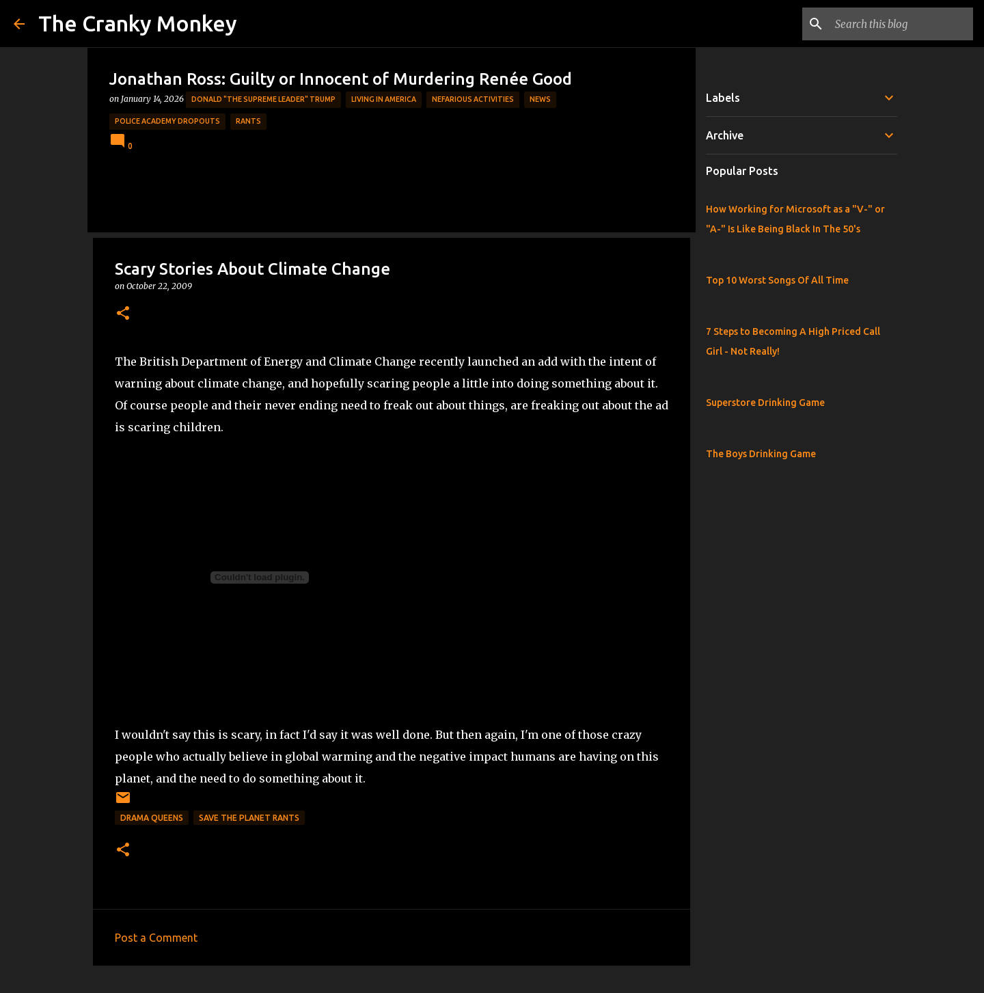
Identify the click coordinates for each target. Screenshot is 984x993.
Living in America (383, 99)
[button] (123, 314)
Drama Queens (151, 817)
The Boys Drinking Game (761, 453)
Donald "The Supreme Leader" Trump (263, 99)
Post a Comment (156, 937)
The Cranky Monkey (137, 23)
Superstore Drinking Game (765, 402)
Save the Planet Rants (249, 817)
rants (248, 121)
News (540, 99)
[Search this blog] (901, 24)
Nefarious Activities (473, 99)
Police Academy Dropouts (167, 121)
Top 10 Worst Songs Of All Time (777, 280)
